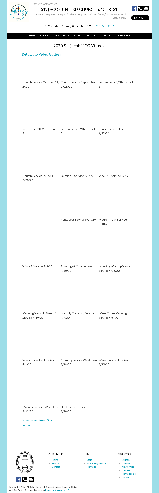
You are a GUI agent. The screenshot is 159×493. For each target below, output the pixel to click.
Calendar (126, 463)
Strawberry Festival (96, 463)
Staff (89, 459)
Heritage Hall (129, 473)
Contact (56, 466)
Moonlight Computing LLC (57, 490)
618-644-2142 (105, 26)
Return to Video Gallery (41, 54)
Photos (55, 463)
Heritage (91, 466)
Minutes (126, 470)
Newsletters (128, 466)
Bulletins (126, 459)
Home (55, 459)
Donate (140, 18)
